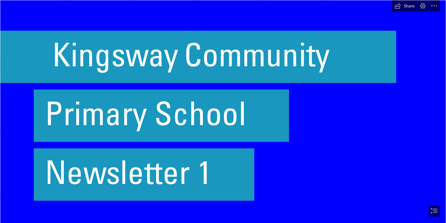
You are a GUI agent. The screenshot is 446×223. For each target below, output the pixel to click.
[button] (404, 5)
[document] (223, 111)
